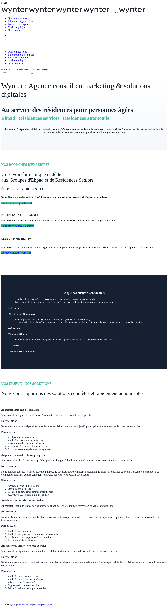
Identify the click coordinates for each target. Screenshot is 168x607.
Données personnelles (39, 69)
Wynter (12, 69)
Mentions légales (23, 69)
